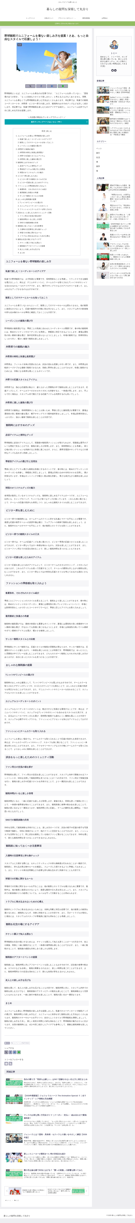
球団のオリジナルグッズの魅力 (31, 174)
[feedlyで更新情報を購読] (6, 1066)
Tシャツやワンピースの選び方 (31, 204)
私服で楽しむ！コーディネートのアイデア (36, 139)
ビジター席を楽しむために (28, 177)
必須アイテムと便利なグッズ (31, 167)
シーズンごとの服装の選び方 (31, 146)
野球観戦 (26, 1046)
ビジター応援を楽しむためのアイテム (34, 184)
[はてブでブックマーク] (52, 86)
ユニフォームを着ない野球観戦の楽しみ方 (34, 136)
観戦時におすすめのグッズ (28, 163)
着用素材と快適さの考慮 (29, 194)
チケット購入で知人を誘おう (31, 245)
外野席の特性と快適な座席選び (31, 153)
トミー (114, 53)
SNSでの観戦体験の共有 (29, 225)
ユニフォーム (16, 1046)
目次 (43, 131)
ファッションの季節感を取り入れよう (32, 187)
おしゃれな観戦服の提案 (27, 201)
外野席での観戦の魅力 (26, 150)
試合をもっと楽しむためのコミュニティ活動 (34, 214)
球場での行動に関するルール (31, 235)
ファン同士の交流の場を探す (31, 218)
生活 (7, 1046)
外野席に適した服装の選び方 (31, 160)
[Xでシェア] (30, 86)
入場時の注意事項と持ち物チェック (33, 232)
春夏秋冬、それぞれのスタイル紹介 (33, 191)
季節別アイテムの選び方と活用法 (32, 170)
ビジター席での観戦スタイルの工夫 (33, 180)
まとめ (22, 255)
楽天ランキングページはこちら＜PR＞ (46, 122)
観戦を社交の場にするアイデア (29, 242)
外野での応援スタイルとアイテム (32, 156)
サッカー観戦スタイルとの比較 (31, 197)
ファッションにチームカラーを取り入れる (36, 211)
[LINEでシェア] (63, 86)
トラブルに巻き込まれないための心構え (35, 238)
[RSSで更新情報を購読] (10, 1066)
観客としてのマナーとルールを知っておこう (37, 143)
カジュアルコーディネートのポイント (34, 208)
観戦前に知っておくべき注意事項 (30, 228)
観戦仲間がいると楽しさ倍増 (31, 221)
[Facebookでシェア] (41, 86)
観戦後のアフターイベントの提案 (32, 249)
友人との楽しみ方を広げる (30, 252)
